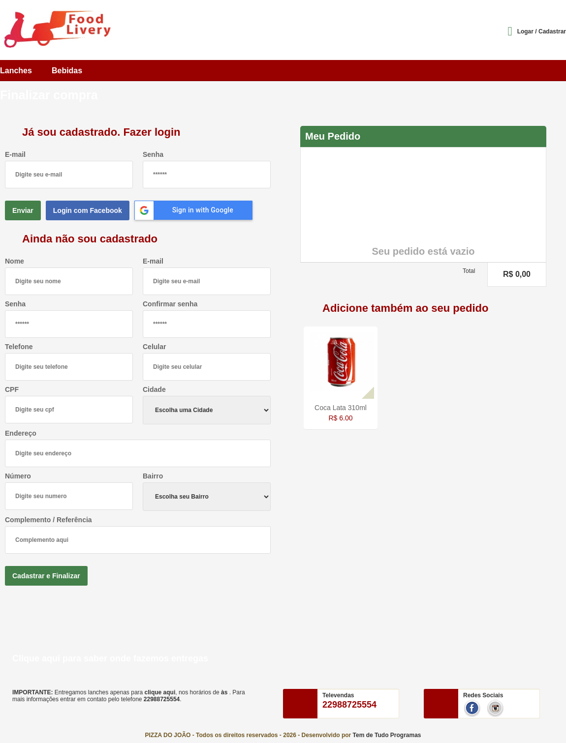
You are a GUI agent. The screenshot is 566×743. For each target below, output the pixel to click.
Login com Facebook (87, 210)
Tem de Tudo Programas (387, 735)
